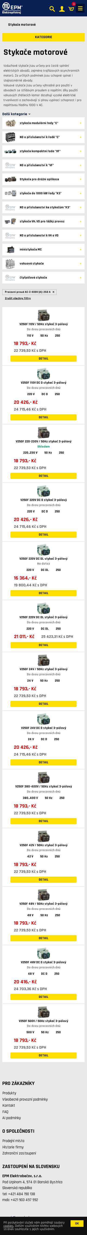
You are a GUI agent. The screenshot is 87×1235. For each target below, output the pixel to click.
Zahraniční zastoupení (19, 1153)
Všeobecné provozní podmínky (25, 1099)
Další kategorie (14, 114)
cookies (8, 1226)
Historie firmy (13, 1147)
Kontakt (8, 1105)
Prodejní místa (13, 1140)
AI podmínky (11, 1118)
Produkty (9, 1093)
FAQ (5, 1111)
